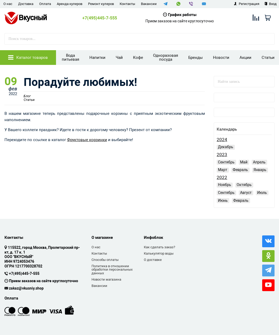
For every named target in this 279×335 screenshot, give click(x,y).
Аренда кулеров (69, 4)
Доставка (25, 4)
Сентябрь (226, 162)
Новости (221, 57)
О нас (7, 4)
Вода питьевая (70, 57)
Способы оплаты (105, 259)
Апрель (259, 162)
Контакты (127, 4)
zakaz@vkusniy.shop (26, 288)
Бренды (195, 57)
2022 (222, 177)
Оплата (45, 4)
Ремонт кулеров (101, 4)
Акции (245, 57)
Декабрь (225, 147)
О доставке (153, 259)
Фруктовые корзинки (87, 140)
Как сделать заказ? (159, 247)
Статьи (268, 57)
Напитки (97, 57)
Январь (259, 170)
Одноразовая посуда (165, 57)
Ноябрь (224, 185)
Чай (119, 57)
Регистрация (246, 4)
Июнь (223, 200)
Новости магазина (106, 279)
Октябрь (244, 185)
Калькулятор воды (159, 253)
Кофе (138, 57)
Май (243, 162)
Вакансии (149, 4)
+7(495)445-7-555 (99, 18)
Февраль (240, 170)
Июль (262, 192)
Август (246, 192)
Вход (270, 4)
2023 (222, 154)
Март (222, 170)
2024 (222, 139)
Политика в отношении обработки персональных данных (112, 269)
